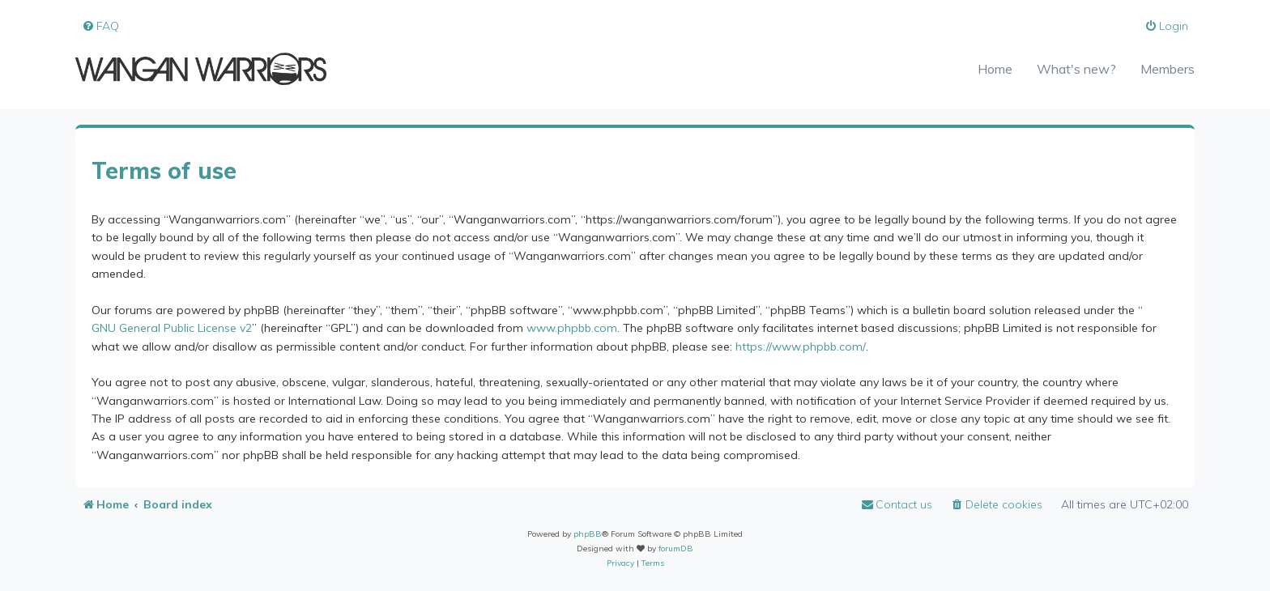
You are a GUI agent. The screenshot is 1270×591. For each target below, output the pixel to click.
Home (995, 69)
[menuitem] (100, 26)
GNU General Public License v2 (172, 328)
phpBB (587, 534)
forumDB (675, 548)
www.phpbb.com (571, 328)
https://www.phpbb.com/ (800, 346)
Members (1167, 69)
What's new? (1076, 69)
